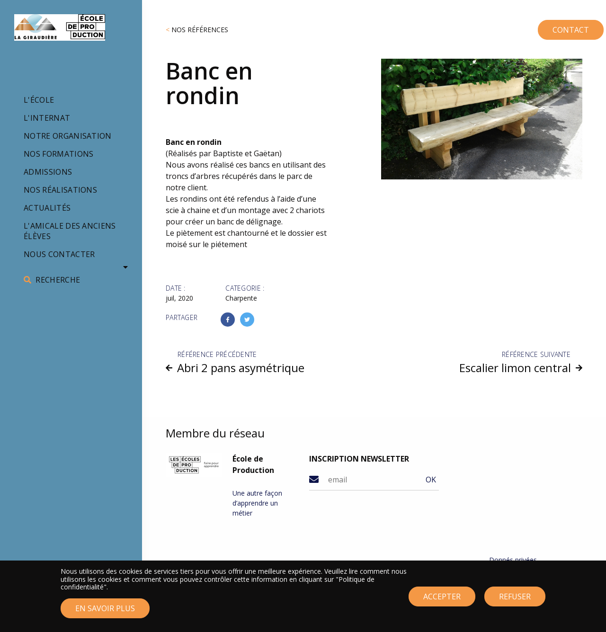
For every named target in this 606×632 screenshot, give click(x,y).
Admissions (48, 172)
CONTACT (549, 25)
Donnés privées (513, 559)
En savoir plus (105, 614)
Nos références (199, 29)
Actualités (47, 208)
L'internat (47, 118)
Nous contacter (59, 254)
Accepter (442, 601)
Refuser (515, 601)
